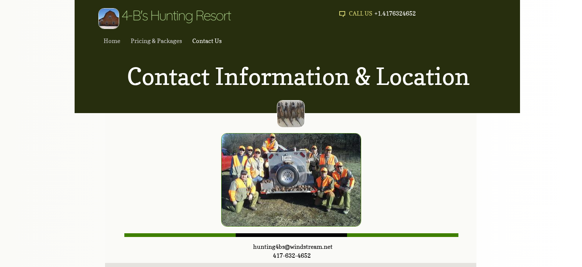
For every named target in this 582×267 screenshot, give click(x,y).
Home (112, 40)
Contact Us (207, 40)
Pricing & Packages (156, 40)
